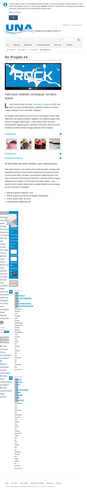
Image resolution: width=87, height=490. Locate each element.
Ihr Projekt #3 (33, 50)
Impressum (64, 25)
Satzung (16, 45)
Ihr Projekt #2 (22, 50)
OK (13, 18)
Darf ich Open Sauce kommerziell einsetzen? (5, 352)
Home (8, 44)
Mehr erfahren (15, 12)
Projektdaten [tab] (10, 154)
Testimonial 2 (5, 212)
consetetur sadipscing (42, 104)
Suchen (78, 39)
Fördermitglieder (43, 45)
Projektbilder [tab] (10, 134)
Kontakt (69, 45)
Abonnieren (14, 273)
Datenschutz (76, 25)
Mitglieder (28, 45)
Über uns (58, 45)
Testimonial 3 (7, 212)
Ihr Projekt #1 (11, 50)
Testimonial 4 (9, 212)
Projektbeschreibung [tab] (14, 158)
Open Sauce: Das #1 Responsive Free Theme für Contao (22, 390)
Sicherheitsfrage (13, 255)
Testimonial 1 (3, 212)
